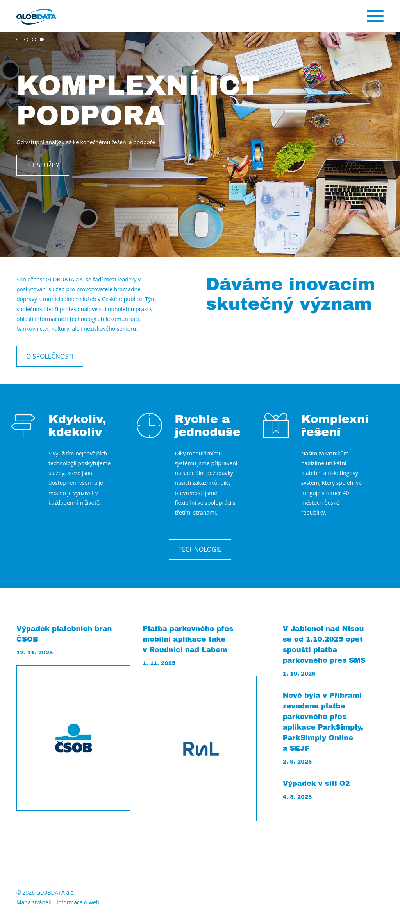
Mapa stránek (33, 902)
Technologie (200, 549)
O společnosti (49, 356)
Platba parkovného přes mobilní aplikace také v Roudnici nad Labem (188, 639)
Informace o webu (80, 902)
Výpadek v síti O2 (316, 783)
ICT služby (42, 165)
